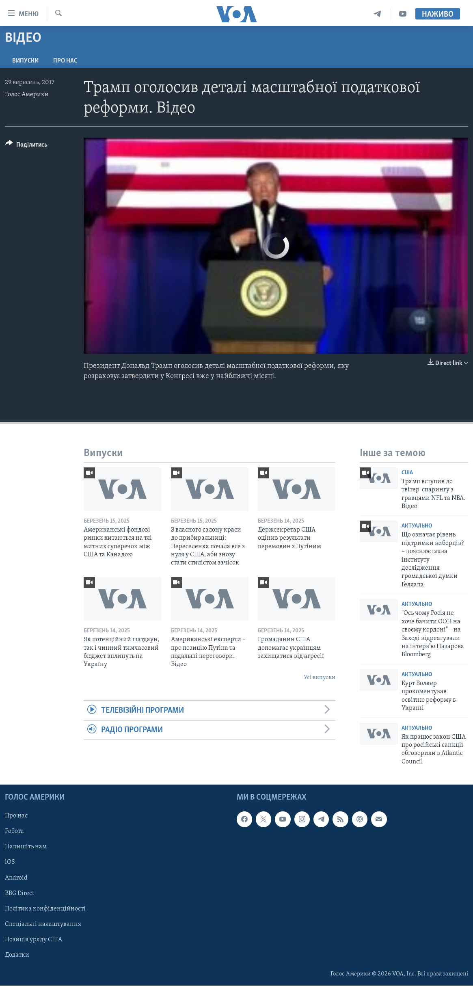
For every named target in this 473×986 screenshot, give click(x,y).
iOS (10, 862)
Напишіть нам (26, 847)
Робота (14, 831)
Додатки (17, 955)
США (407, 473)
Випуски (25, 61)
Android (16, 878)
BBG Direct (19, 893)
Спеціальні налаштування (43, 924)
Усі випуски (319, 678)
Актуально (417, 526)
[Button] (26, 146)
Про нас (65, 61)
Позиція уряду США (33, 939)
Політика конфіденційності (45, 909)
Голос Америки (27, 94)
